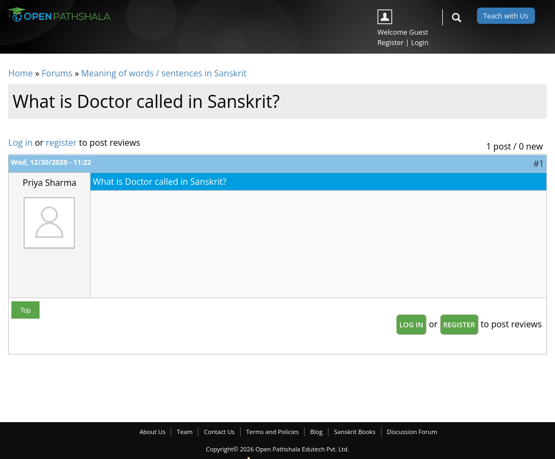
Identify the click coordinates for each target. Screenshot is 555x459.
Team (184, 432)
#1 (538, 164)
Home (20, 73)
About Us (152, 432)
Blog (316, 432)
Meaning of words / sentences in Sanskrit (164, 73)
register (61, 142)
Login (419, 42)
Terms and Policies (272, 432)
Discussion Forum (412, 432)
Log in (20, 142)
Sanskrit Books (355, 432)
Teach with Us (505, 16)
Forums (57, 73)
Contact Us (219, 432)
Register (390, 42)
